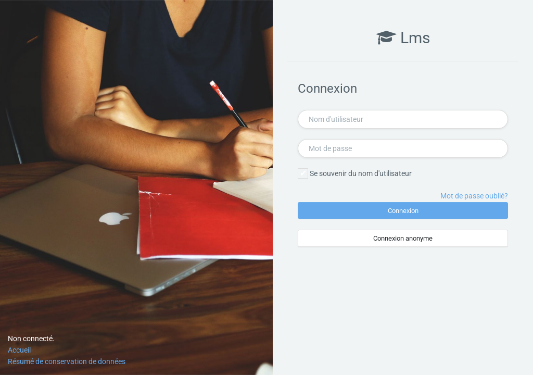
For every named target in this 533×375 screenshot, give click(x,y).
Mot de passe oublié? (474, 196)
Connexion (403, 211)
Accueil (19, 350)
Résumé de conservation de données (66, 361)
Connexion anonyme (403, 238)
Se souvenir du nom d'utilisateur (361, 173)
